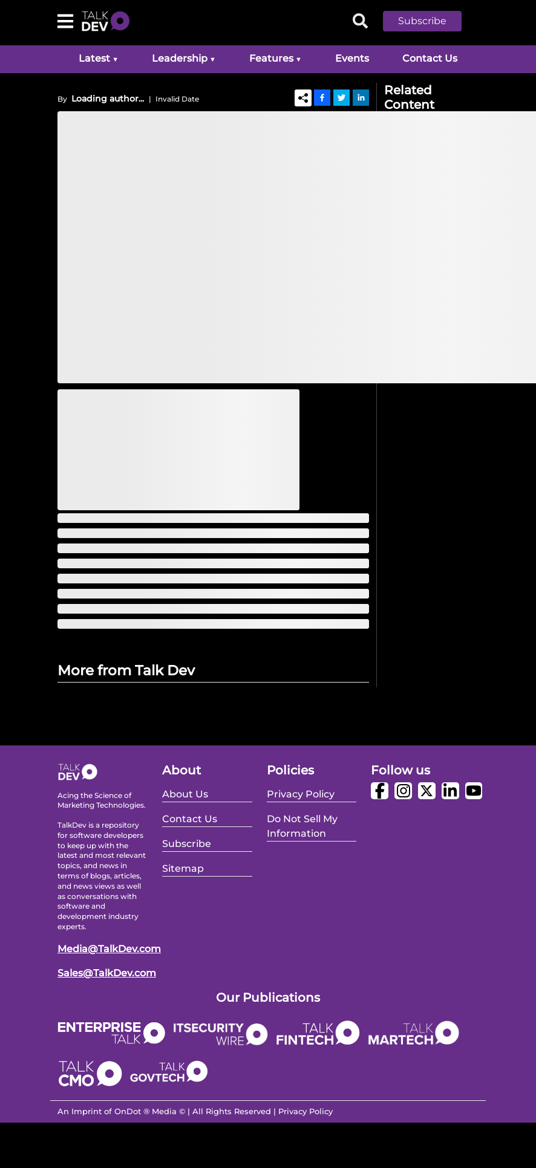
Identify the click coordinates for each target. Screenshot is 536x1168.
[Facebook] (322, 97)
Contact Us (429, 58)
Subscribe (422, 21)
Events (352, 58)
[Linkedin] (361, 97)
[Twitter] (341, 97)
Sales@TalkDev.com (106, 973)
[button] (431, 21)
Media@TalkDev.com (109, 949)
